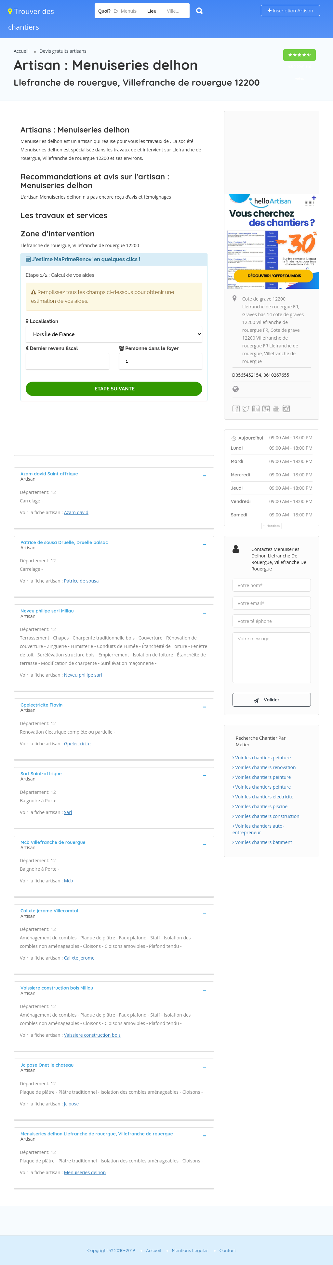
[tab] (114, 475)
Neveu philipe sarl (83, 675)
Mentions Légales (190, 1250)
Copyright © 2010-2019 (111, 1250)
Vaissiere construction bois (92, 1035)
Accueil (21, 51)
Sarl (68, 812)
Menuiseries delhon (85, 1172)
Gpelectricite (77, 743)
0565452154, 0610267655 (261, 375)
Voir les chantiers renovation (264, 768)
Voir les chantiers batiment (262, 843)
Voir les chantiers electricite (263, 797)
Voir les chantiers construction (266, 817)
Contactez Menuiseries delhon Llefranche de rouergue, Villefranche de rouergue (278, 559)
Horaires (273, 525)
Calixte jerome (79, 958)
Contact (228, 1250)
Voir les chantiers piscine (260, 807)
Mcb (68, 881)
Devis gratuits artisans (63, 51)
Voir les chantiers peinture (262, 758)
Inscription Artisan (290, 10)
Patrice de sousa (81, 581)
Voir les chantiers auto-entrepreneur (258, 829)
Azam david (76, 512)
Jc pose (71, 1104)
